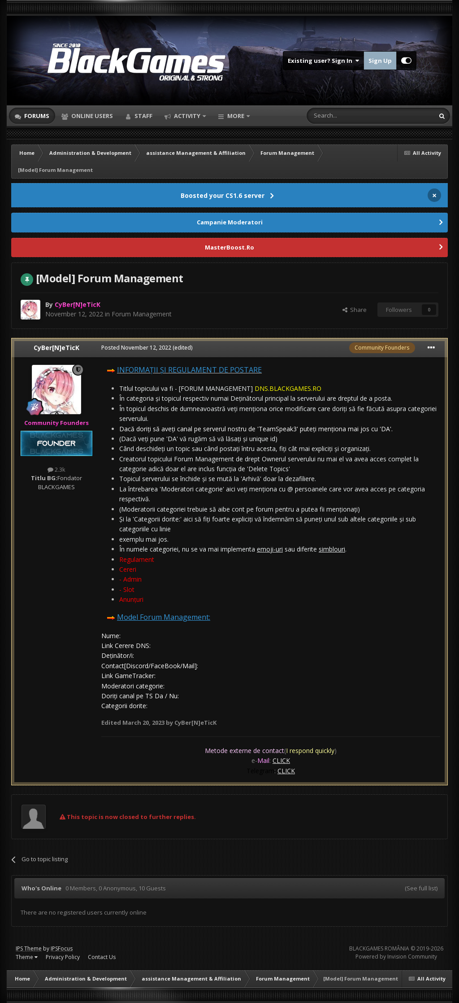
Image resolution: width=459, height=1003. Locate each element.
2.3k (56, 469)
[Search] (348, 116)
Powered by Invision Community (396, 956)
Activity (187, 116)
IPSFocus (62, 948)
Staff (142, 116)
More (236, 116)
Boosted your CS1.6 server (222, 195)
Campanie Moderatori (230, 222)
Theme (27, 957)
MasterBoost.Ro (229, 247)
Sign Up (380, 61)
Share (354, 310)
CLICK (281, 760)
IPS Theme (29, 948)
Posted (136, 347)
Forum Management (142, 314)
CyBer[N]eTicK (56, 347)
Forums (36, 116)
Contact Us (102, 957)
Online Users (91, 116)
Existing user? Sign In (323, 61)
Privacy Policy (63, 957)
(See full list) (421, 888)
